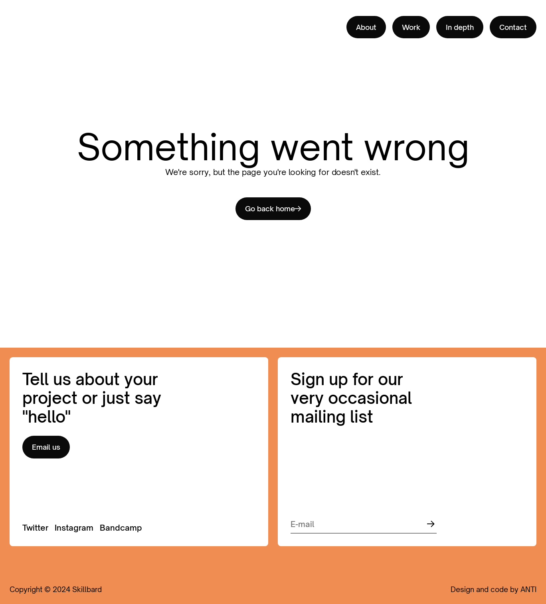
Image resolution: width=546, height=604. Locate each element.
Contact (513, 27)
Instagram (74, 528)
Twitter (35, 528)
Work (411, 27)
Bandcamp (121, 528)
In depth (460, 27)
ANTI (528, 589)
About (366, 27)
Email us (46, 447)
